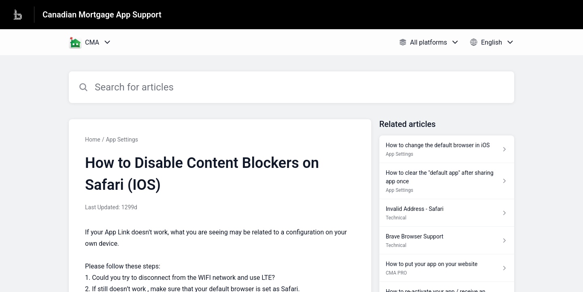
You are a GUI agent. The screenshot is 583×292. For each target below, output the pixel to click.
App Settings (122, 139)
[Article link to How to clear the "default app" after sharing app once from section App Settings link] (446, 181)
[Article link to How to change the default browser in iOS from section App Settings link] (446, 149)
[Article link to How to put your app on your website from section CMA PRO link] (446, 268)
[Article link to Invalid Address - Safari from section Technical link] (446, 213)
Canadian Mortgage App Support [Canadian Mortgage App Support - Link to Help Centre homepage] (102, 14)
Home (92, 139)
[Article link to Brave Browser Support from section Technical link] (446, 240)
